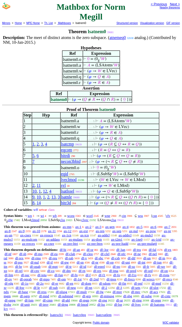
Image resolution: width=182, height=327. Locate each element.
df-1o (24, 283)
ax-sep (116, 231)
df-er (54, 283)
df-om (62, 279)
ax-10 (36, 231)
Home (18, 23)
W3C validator (170, 322)
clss (62, 220)
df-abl (66, 300)
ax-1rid (156, 239)
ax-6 (153, 227)
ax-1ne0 (136, 239)
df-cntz (166, 296)
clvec (84, 220)
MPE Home (33, 23)
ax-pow (151, 231)
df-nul (34, 262)
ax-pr (167, 231)
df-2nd (94, 279)
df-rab (69, 258)
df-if (50, 262)
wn (30, 216)
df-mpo (45, 279)
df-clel (104, 254)
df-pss (18, 262)
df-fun (58, 275)
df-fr (146, 267)
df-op (110, 262)
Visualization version (152, 23)
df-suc (25, 275)
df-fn (74, 275)
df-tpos (111, 279)
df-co (50, 271)
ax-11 (52, 231)
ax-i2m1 (116, 239)
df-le (36, 288)
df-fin (122, 283)
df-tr (69, 267)
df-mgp (84, 300)
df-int (141, 262)
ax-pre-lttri (70, 244)
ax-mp (67, 227)
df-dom (86, 283)
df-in (162, 258)
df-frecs (129, 279)
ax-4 (125, 227)
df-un (147, 258)
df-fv (147, 275)
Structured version (127, 23)
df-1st (78, 279)
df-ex (167, 250)
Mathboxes (64, 23)
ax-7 (167, 227)
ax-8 (7, 231)
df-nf (7, 254)
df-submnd (65, 296)
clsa (113, 220)
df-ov (8, 279)
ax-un (8, 235)
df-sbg (127, 296)
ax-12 (67, 231)
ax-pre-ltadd (120, 244)
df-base (23, 292)
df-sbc (99, 258)
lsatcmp (67, 144)
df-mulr (81, 292)
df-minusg (107, 296)
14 (39, 203)
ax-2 (88, 227)
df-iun (157, 262)
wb (54, 216)
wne (107, 216)
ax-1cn (66, 235)
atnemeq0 (117, 37)
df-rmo (36, 258)
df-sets (135, 288)
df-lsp (118, 304)
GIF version (173, 23)
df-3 (119, 288)
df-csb (115, 258)
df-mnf (156, 283)
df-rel (19, 271)
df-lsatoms (157, 304)
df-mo (38, 254)
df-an (76, 250)
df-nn (88, 288)
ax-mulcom (29, 239)
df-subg (146, 296)
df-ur (119, 300)
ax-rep (100, 231)
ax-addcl (104, 235)
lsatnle (66, 197)
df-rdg (8, 283)
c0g (10, 220)
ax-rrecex (28, 244)
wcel (89, 216)
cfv (168, 216)
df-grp (86, 296)
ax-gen (109, 227)
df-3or (104, 250)
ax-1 (78, 227)
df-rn (82, 271)
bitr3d (66, 203)
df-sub (53, 288)
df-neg (71, 288)
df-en (69, 283)
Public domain (101, 322)
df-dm (66, 271)
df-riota (164, 275)
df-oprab (26, 279)
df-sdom (105, 283)
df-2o (40, 283)
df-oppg (9, 300)
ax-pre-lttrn (95, 244)
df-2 (104, 288)
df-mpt (53, 267)
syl (63, 185)
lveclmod (69, 179)
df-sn (80, 262)
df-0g (99, 292)
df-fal (152, 250)
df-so (131, 267)
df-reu (53, 258)
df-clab (70, 254)
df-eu (54, 254)
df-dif (132, 258)
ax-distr (97, 239)
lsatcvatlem (104, 315)
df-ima (113, 271)
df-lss (101, 304)
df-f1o (132, 275)
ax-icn (84, 235)
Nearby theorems (170, 7)
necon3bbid (71, 161)
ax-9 (21, 231)
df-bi (63, 250)
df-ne (137, 254)
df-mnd (44, 296)
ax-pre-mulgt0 (147, 244)
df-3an (120, 250)
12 (45, 191)
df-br (18, 267)
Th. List (48, 23)
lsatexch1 (56, 315)
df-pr (95, 262)
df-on (164, 271)
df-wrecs (149, 279)
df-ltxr (20, 288)
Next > (175, 4)
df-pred (131, 271)
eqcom (66, 150)
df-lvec (136, 304)
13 (53, 197)
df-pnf (138, 283)
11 (39, 185)
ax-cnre (49, 244)
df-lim (8, 275)
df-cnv (34, 271)
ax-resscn (46, 235)
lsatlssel (67, 191)
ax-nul (133, 231)
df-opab (35, 267)
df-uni (126, 262)
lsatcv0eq (79, 315)
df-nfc (121, 254)
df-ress (41, 292)
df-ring (137, 300)
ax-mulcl (147, 235)
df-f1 (101, 275)
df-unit (25, 304)
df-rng (102, 300)
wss (140, 216)
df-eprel (99, 267)
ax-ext (83, 231)
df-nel (153, 254)
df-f (88, 275)
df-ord (148, 271)
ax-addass (53, 239)
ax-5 (139, 227)
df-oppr (156, 300)
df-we (161, 267)
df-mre (117, 292)
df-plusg (61, 292)
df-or (90, 250)
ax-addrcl (125, 235)
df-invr (44, 304)
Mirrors (6, 23)
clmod (35, 220)
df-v (84, 258)
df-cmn (48, 300)
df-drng (63, 304)
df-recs (167, 279)
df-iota (42, 275)
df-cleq (88, 254)
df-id (82, 267)
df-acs (154, 292)
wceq (70, 216)
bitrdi (65, 155)
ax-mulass (76, 239)
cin (124, 216)
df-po (116, 267)
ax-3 (98, 227)
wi (42, 216)
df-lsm (29, 300)
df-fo (116, 275)
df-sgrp (25, 296)
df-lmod (82, 304)
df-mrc (135, 292)
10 (34, 191)
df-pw (65, 262)
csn (154, 216)
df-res (97, 271)
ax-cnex (25, 235)
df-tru (137, 250)
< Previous (159, 4)
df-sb (22, 254)
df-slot (154, 288)
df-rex (19, 258)
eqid (64, 174)
